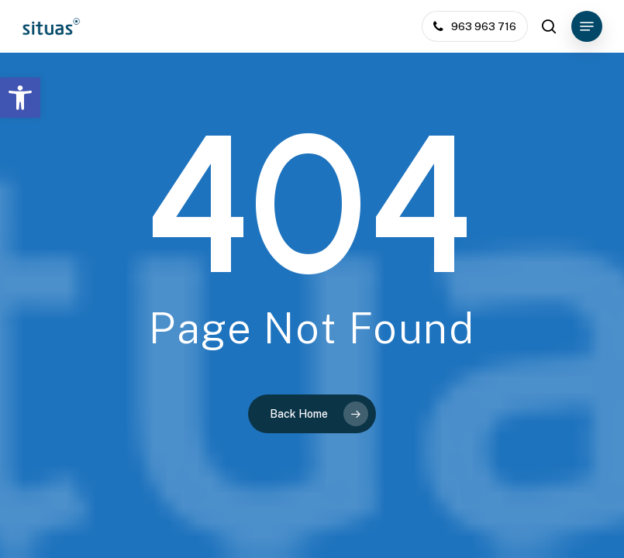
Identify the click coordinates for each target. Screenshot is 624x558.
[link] (20, 98)
